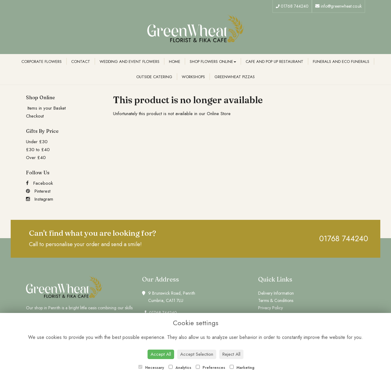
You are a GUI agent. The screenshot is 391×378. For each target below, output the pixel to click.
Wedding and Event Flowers (129, 61)
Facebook (39, 183)
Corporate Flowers (41, 61)
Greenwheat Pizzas (234, 77)
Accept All (161, 354)
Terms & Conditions (275, 300)
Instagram (39, 199)
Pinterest (38, 191)
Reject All (231, 354)
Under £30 (37, 141)
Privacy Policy (270, 308)
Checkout (35, 116)
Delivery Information (276, 293)
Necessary (151, 367)
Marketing (242, 367)
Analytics (180, 367)
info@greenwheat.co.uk (338, 6)
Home (174, 61)
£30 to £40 (38, 149)
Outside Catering (154, 77)
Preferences (210, 367)
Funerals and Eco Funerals (341, 61)
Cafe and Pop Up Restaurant (274, 61)
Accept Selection (196, 354)
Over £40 (36, 157)
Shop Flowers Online (213, 61)
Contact (80, 61)
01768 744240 (292, 6)
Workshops (193, 77)
